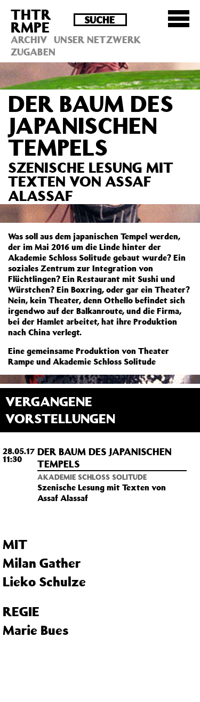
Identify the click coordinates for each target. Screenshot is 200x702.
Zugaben (33, 51)
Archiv (29, 39)
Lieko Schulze (44, 581)
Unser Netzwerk (97, 39)
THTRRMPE (31, 20)
